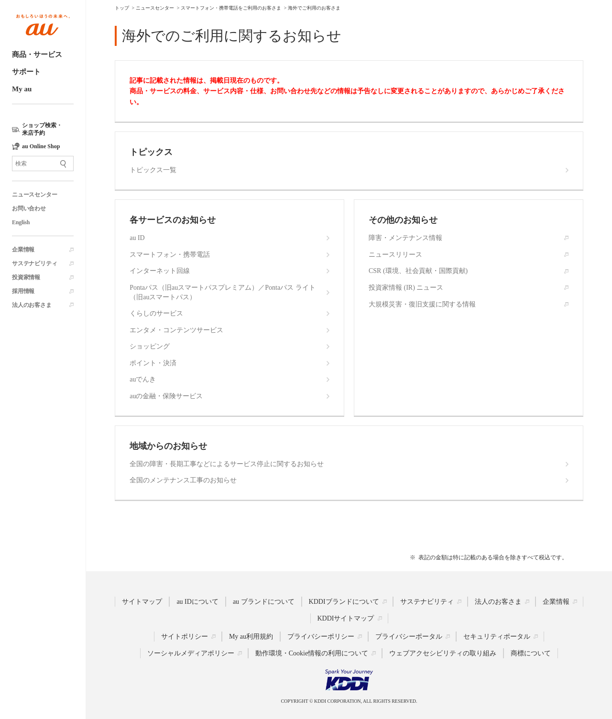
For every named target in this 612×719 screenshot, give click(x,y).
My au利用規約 (251, 636)
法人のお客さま (32, 305)
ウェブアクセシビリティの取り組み (442, 653)
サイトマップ (142, 601)
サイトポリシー (184, 636)
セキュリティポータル (496, 636)
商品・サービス (37, 54)
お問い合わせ (29, 208)
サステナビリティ (34, 263)
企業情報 (23, 249)
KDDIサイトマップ (345, 618)
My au (22, 89)
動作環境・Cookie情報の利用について (311, 653)
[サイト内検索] (43, 163)
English (21, 222)
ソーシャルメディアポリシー (190, 653)
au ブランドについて (264, 601)
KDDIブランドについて (344, 601)
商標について (531, 653)
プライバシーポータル (408, 636)
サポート (26, 72)
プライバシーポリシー (320, 636)
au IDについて (197, 601)
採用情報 (23, 291)
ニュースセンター (34, 194)
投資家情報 (26, 277)
